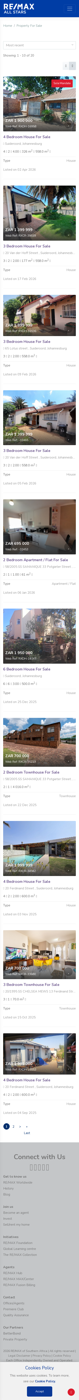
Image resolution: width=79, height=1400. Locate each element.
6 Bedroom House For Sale (26, 681)
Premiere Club (13, 1309)
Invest (7, 1219)
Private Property (15, 1339)
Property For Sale (29, 26)
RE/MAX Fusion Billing (19, 1285)
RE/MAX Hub (12, 1273)
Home (7, 26)
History (8, 1188)
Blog (6, 1194)
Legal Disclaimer (19, 1356)
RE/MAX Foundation (17, 1243)
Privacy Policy (42, 1356)
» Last (27, 1127)
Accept (39, 1391)
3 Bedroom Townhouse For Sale (31, 997)
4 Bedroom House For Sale (26, 136)
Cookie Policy (62, 1356)
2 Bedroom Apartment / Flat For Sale (35, 572)
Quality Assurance (16, 1315)
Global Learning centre (19, 1249)
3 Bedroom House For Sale (26, 258)
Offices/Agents (13, 1303)
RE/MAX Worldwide (17, 1182)
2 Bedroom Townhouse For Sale (31, 784)
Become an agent (16, 1213)
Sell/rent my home (16, 1225)
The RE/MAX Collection (20, 1255)
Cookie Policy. (45, 1381)
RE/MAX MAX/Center (18, 1279)
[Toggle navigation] (70, 8)
